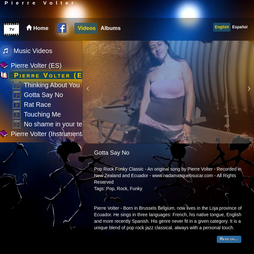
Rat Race (37, 104)
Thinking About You (52, 85)
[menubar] (98, 28)
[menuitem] (85, 28)
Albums (111, 28)
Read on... (229, 239)
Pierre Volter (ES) (36, 65)
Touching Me (42, 114)
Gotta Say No (43, 94)
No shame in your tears (57, 124)
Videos (87, 28)
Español (239, 27)
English (222, 27)
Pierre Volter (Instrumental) (50, 133)
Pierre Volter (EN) (53, 75)
